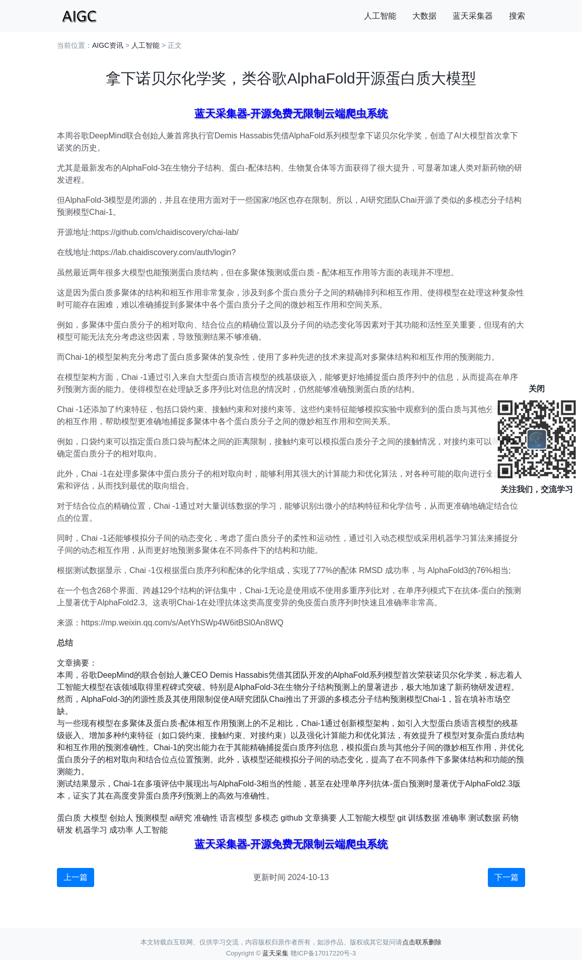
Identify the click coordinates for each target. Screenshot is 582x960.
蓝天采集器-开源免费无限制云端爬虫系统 (291, 113)
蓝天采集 (275, 953)
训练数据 (424, 818)
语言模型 (236, 818)
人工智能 (380, 16)
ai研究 (181, 818)
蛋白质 (69, 818)
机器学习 (91, 830)
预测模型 (151, 818)
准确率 (454, 818)
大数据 (424, 16)
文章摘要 (321, 818)
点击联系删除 (422, 942)
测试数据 (484, 818)
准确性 (206, 818)
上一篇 (75, 877)
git (401, 818)
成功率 (121, 830)
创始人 (121, 818)
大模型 (95, 818)
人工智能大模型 (367, 818)
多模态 (266, 818)
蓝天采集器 (473, 16)
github (291, 818)
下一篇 (506, 877)
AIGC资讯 (107, 45)
